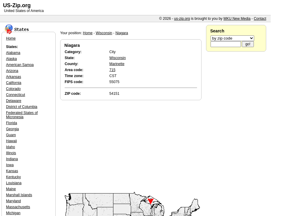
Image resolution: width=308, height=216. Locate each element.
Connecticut (15, 95)
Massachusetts (18, 207)
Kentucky (13, 177)
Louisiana (13, 183)
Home (88, 33)
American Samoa (20, 65)
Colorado (13, 89)
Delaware (13, 101)
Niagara (122, 33)
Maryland (13, 201)
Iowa (10, 165)
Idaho (10, 147)
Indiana (12, 159)
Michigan (13, 213)
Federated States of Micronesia (22, 115)
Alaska (11, 59)
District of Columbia (21, 107)
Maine (11, 189)
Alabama (13, 53)
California (13, 83)
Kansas (12, 171)
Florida (11, 123)
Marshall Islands (19, 195)
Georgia (12, 129)
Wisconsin (104, 33)
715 (112, 70)
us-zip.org (182, 18)
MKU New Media (237, 18)
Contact (260, 18)
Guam (11, 135)
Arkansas (13, 77)
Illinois (11, 153)
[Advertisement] (132, 146)
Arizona (12, 71)
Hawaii (11, 141)
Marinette (117, 64)
